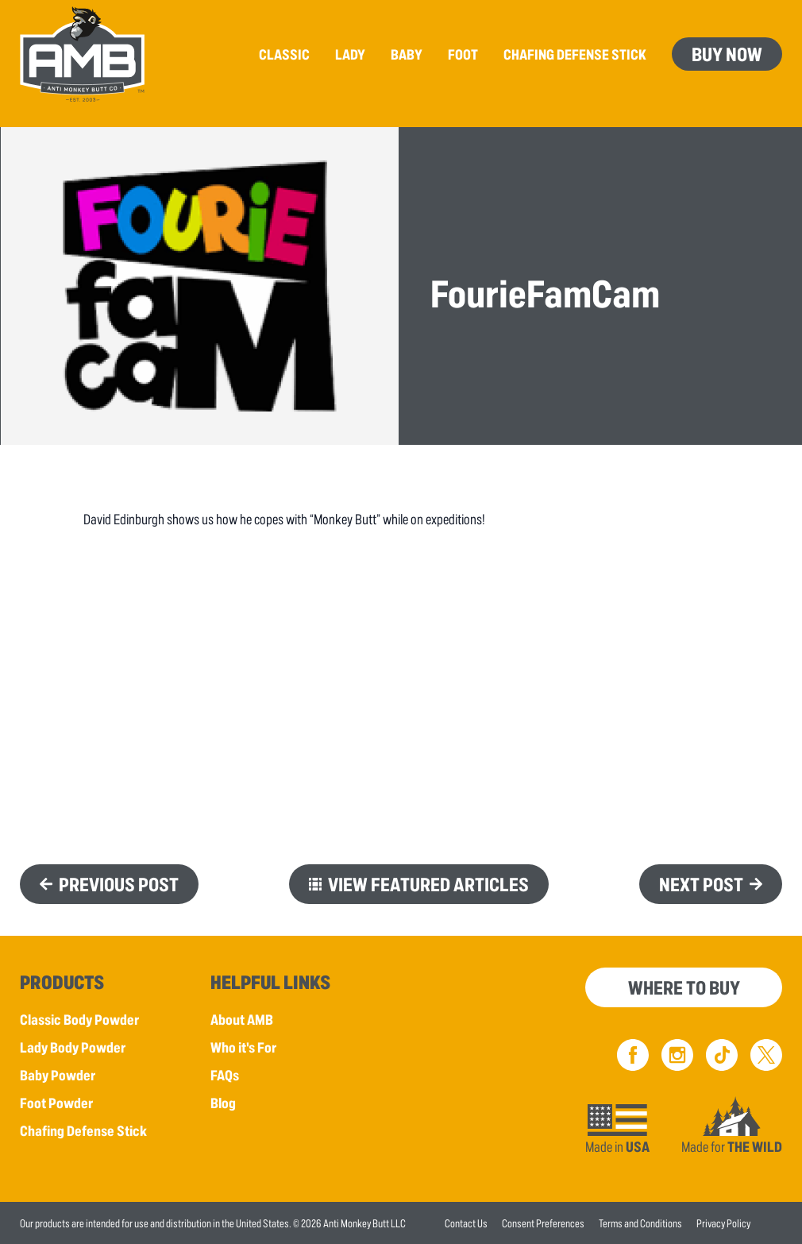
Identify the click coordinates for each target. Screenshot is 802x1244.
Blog (223, 1102)
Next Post (701, 883)
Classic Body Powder (79, 1019)
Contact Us (466, 1223)
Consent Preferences (543, 1223)
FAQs (224, 1075)
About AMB (241, 1019)
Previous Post (119, 883)
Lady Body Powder (72, 1047)
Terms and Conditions (640, 1223)
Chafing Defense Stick (83, 1130)
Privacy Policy (723, 1223)
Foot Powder (56, 1102)
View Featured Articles (428, 883)
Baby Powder (57, 1075)
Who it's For (243, 1047)
